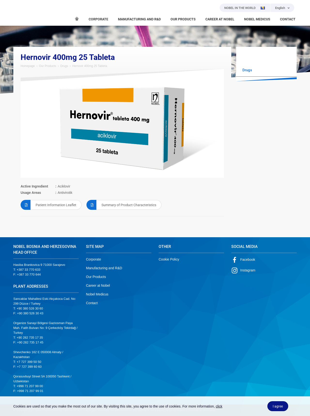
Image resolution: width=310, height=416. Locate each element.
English (280, 8)
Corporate (93, 259)
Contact (92, 303)
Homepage (28, 66)
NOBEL (19, 13)
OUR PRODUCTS (183, 19)
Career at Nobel (98, 285)
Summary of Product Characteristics (121, 205)
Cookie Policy (169, 259)
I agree (278, 406)
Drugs (64, 66)
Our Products (47, 66)
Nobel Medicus (97, 294)
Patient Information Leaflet (48, 205)
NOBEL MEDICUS (257, 19)
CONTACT (287, 19)
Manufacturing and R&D (104, 268)
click (219, 406)
